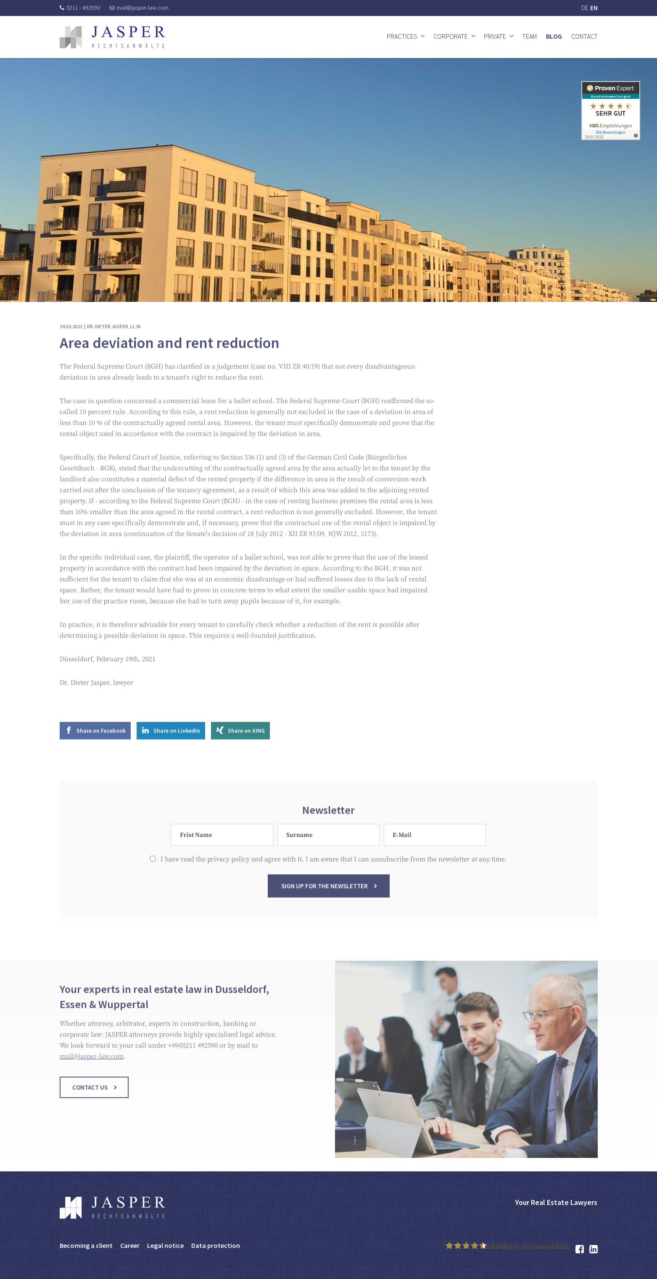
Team (529, 36)
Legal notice (165, 1245)
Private (495, 36)
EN (594, 8)
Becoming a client (86, 1245)
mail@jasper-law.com (139, 7)
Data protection (215, 1245)
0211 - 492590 (80, 7)
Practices (402, 36)
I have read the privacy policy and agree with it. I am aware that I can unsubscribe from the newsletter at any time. (328, 871)
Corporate (450, 36)
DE (584, 8)
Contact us (90, 1099)
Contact (584, 36)
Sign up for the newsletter (324, 897)
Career (130, 1245)
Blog (554, 36)
